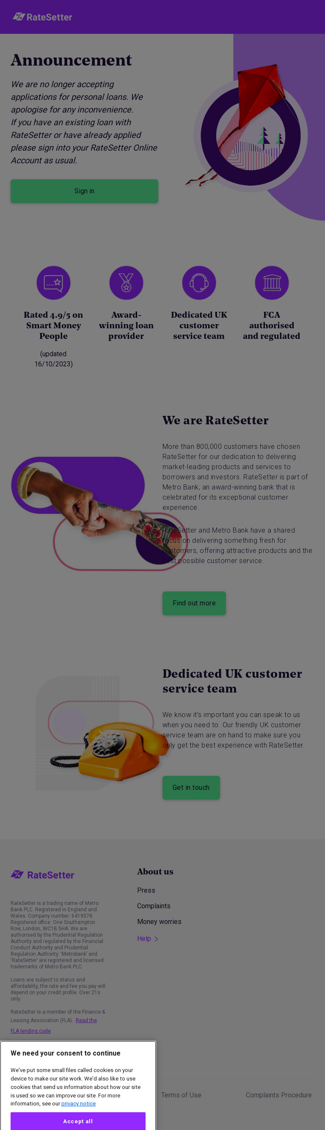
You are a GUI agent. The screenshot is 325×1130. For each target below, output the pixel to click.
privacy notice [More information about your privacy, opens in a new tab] (78, 1118)
